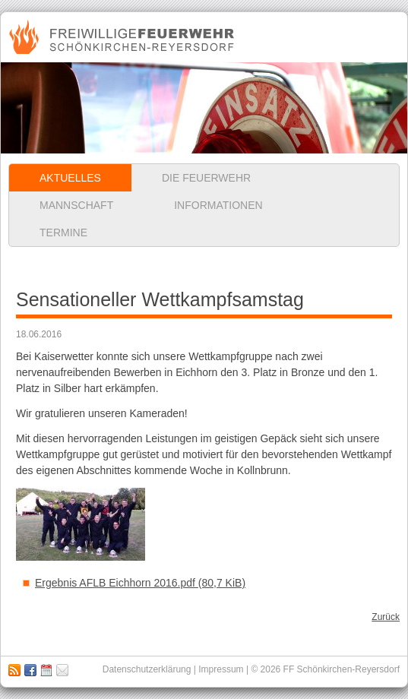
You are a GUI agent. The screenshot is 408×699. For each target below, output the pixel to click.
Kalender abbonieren (46, 670)
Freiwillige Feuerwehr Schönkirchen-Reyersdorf (123, 37)
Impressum (62, 670)
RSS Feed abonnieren (14, 670)
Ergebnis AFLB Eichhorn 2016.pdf (140, 583)
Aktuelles (70, 178)
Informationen (218, 205)
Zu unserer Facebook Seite (30, 670)
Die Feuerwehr (206, 178)
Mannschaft (76, 205)
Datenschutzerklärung (147, 669)
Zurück (386, 617)
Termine (63, 232)
